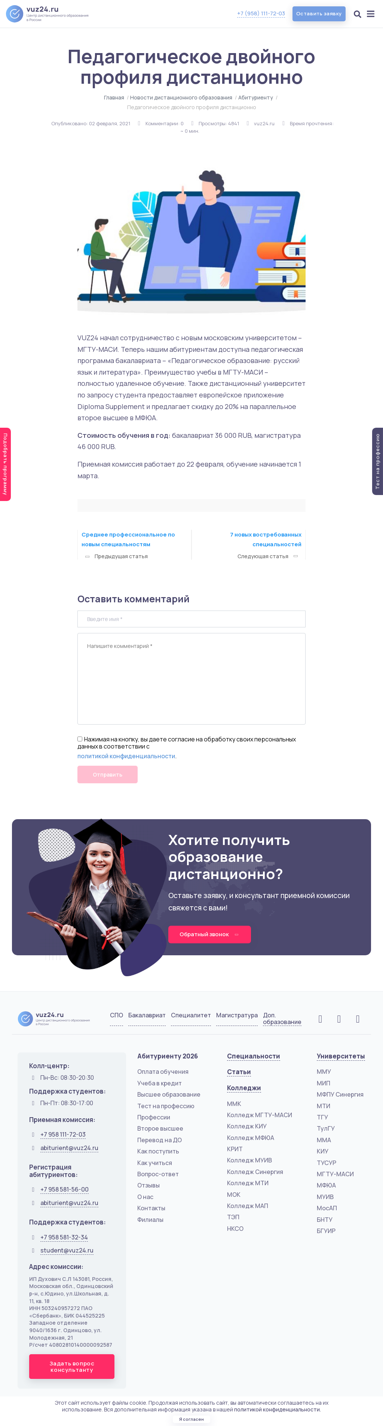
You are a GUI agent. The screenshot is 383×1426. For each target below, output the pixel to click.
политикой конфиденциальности (126, 756)
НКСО (235, 1229)
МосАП (327, 1208)
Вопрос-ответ (158, 1174)
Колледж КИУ (247, 1126)
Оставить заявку (316, 13)
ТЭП (233, 1217)
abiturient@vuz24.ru (69, 1148)
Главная (114, 97)
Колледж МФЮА (250, 1138)
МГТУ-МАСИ (335, 1174)
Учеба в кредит (159, 1083)
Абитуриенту (255, 97)
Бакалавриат (147, 1016)
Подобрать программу (5, 464)
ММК (234, 1104)
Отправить (107, 774)
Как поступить (158, 1151)
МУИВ (325, 1197)
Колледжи (244, 1088)
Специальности (253, 1056)
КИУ (322, 1151)
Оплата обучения (163, 1072)
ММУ (324, 1072)
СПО (116, 1016)
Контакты (151, 1208)
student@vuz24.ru (67, 1251)
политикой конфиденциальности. (277, 1405)
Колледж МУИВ (249, 1161)
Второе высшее (160, 1129)
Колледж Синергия (255, 1172)
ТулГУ (326, 1129)
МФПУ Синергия (340, 1094)
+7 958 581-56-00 (64, 1190)
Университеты (341, 1056)
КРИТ (235, 1149)
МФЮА (326, 1185)
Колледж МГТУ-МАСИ (259, 1115)
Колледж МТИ (248, 1183)
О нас (145, 1197)
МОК (233, 1195)
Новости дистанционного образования (181, 97)
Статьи (239, 1072)
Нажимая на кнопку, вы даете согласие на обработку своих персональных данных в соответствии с (186, 743)
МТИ (323, 1106)
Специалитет (191, 1016)
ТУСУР (326, 1163)
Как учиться (154, 1163)
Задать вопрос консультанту (72, 1367)
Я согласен (191, 1417)
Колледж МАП (247, 1206)
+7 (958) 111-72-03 (255, 13)
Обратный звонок (211, 934)
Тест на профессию (165, 1106)
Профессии (153, 1117)
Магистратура (237, 1016)
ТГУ (322, 1117)
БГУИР (326, 1231)
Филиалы (150, 1220)
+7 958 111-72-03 (63, 1135)
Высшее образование (168, 1094)
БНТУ (325, 1220)
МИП (323, 1083)
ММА (324, 1140)
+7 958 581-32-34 (64, 1237)
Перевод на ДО (159, 1140)
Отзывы (148, 1185)
